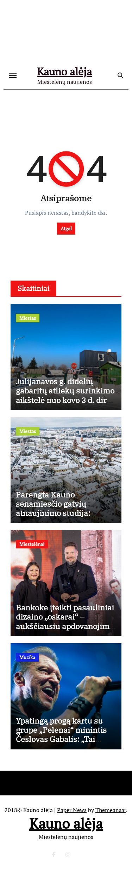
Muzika (27, 657)
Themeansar (110, 810)
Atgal (66, 228)
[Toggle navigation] (13, 75)
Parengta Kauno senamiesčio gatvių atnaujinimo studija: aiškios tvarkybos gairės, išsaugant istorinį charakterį (61, 517)
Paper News (72, 810)
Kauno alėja (64, 71)
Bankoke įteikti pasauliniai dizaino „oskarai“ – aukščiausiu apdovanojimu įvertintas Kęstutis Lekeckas (65, 626)
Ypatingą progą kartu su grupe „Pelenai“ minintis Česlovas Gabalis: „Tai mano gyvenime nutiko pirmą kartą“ (61, 739)
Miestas (27, 318)
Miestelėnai (31, 544)
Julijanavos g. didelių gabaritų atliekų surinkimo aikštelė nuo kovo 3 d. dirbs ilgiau (66, 395)
